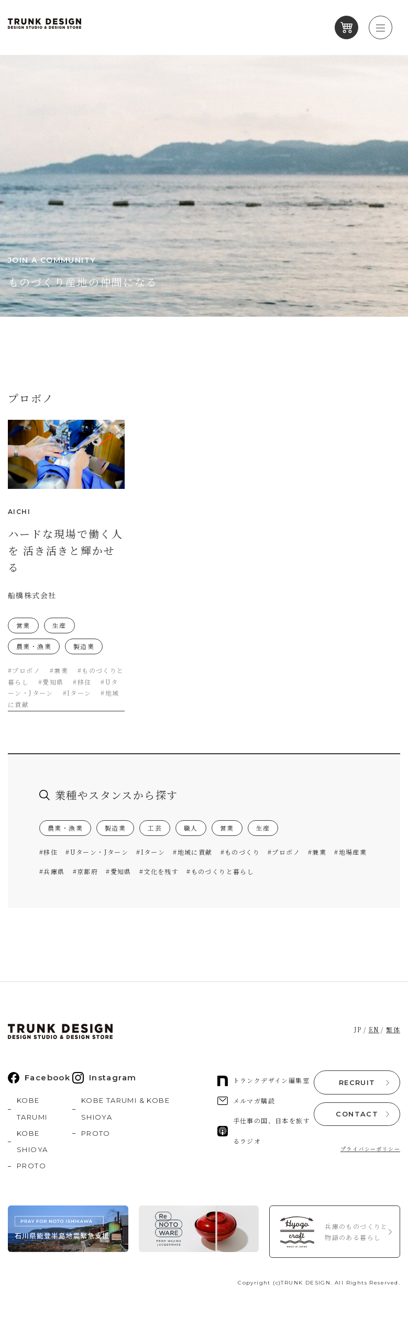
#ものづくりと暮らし (220, 869)
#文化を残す (159, 869)
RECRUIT (357, 1081)
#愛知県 (118, 869)
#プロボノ (284, 850)
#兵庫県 (52, 869)
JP (358, 1028)
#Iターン (150, 850)
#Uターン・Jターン (96, 850)
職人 (191, 826)
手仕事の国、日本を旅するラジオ (263, 1129)
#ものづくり (240, 850)
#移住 (48, 850)
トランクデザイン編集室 (263, 1079)
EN (374, 1028)
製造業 (115, 826)
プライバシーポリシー (370, 1147)
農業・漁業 (65, 826)
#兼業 (317, 850)
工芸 (155, 826)
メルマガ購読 (246, 1099)
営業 (227, 826)
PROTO (31, 1164)
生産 (263, 826)
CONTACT (357, 1112)
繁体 (393, 1028)
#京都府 (85, 869)
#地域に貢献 (192, 850)
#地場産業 (350, 850)
